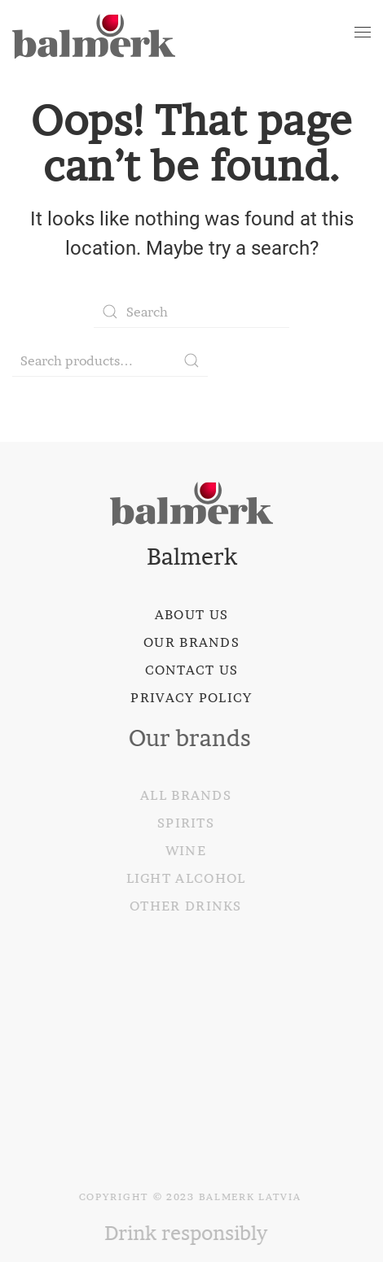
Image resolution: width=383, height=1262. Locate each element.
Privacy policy (191, 697)
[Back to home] (93, 32)
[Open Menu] (362, 32)
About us (191, 614)
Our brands (191, 642)
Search (191, 360)
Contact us (192, 670)
